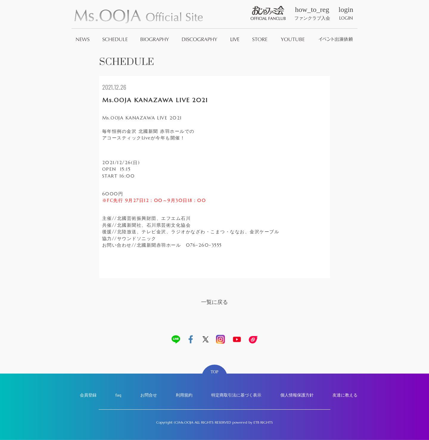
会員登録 (88, 395)
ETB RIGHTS (263, 422)
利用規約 (184, 395)
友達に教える (345, 395)
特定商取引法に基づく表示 (236, 395)
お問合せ (148, 395)
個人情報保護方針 (297, 395)
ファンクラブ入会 (312, 13)
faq (118, 395)
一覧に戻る (214, 301)
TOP (214, 372)
